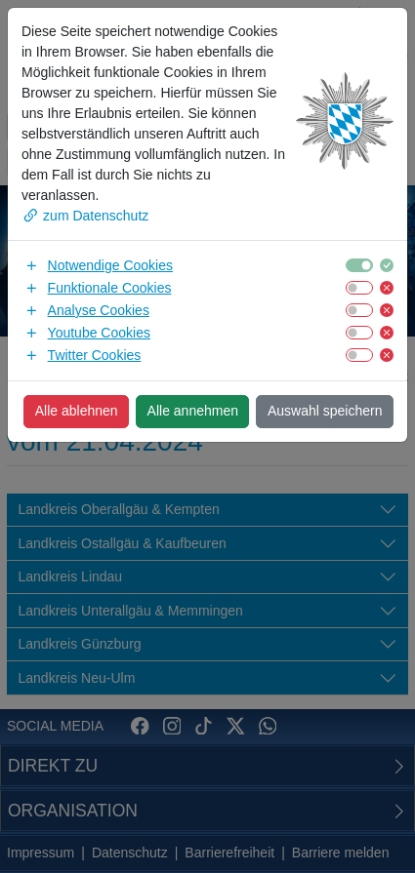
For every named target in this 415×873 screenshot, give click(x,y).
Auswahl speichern (325, 410)
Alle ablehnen (76, 410)
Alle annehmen (192, 410)
